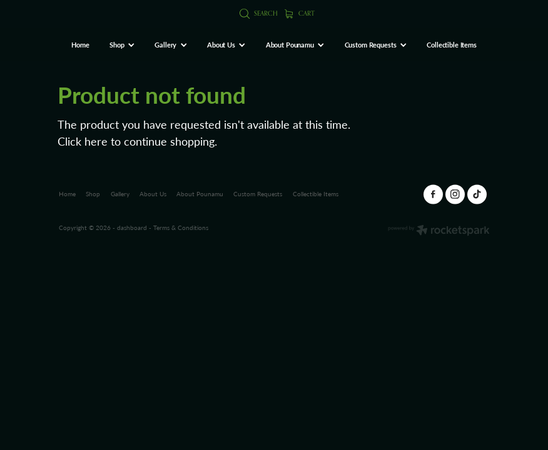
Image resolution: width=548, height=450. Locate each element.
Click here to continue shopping (136, 141)
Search (259, 13)
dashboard (132, 227)
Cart (300, 13)
